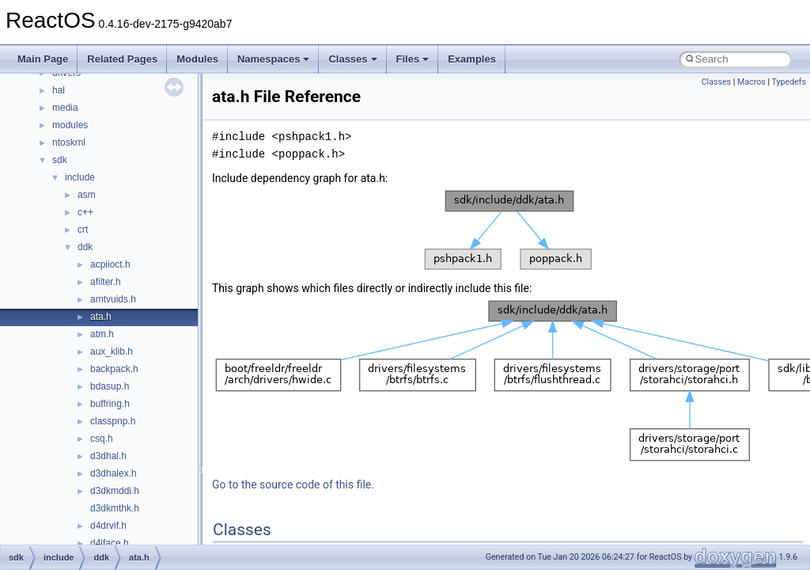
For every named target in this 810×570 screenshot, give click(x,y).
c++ (85, 212)
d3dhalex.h (113, 473)
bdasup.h (109, 386)
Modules (197, 59)
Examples (472, 59)
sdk (59, 159)
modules (70, 125)
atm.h (102, 334)
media (65, 107)
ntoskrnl (68, 142)
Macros (751, 82)
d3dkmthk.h (114, 508)
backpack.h (114, 368)
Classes (352, 59)
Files (413, 59)
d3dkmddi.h (114, 490)
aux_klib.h (111, 351)
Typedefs (788, 82)
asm (87, 194)
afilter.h (105, 281)
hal (58, 90)
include (80, 177)
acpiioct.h (110, 264)
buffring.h (110, 403)
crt (83, 229)
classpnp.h (112, 421)
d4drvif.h (108, 525)
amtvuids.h (113, 299)
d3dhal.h (108, 456)
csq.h (101, 438)
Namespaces (273, 59)
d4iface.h (109, 543)
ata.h (101, 316)
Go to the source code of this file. (293, 484)
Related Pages (122, 59)
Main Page (42, 59)
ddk (85, 247)
